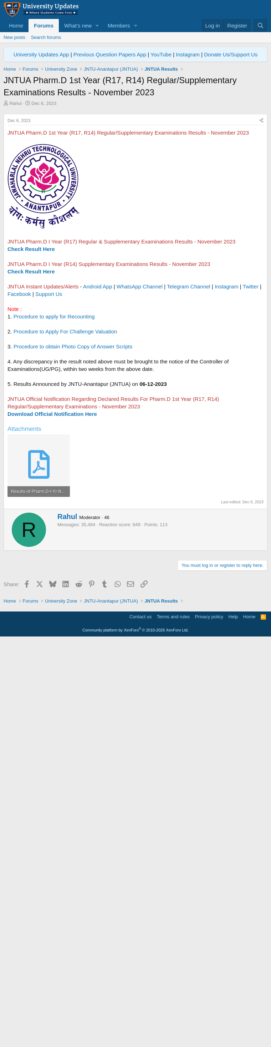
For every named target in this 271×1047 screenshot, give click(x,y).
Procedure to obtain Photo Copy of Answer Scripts (73, 446)
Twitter (251, 386)
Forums (43, 25)
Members (119, 25)
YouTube (161, 54)
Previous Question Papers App (109, 54)
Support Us (48, 394)
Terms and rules (173, 1023)
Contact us (140, 1023)
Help (233, 1023)
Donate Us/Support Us (230, 54)
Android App (97, 386)
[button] (97, 25)
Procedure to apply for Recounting (54, 416)
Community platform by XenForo (135, 1037)
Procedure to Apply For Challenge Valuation (65, 431)
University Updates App (41, 54)
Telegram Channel (188, 386)
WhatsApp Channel (140, 386)
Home (16, 25)
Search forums (46, 37)
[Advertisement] (135, 160)
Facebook (19, 394)
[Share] (261, 221)
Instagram (188, 54)
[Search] (260, 25)
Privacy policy (209, 1023)
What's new (78, 25)
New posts (14, 37)
